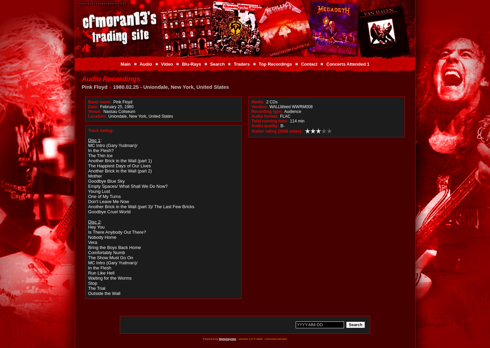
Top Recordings (275, 64)
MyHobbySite (227, 339)
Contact (309, 64)
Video (167, 64)
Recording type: (266, 111)
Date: (93, 106)
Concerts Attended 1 (348, 64)
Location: (97, 116)
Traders (242, 64)
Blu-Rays (191, 64)
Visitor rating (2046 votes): (277, 131)
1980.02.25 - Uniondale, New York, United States (171, 87)
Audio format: (264, 116)
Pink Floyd (95, 87)
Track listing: (100, 130)
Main (125, 64)
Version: (259, 106)
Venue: (94, 111)
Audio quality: (265, 125)
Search (217, 64)
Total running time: (269, 121)
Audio (146, 64)
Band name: (100, 102)
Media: (257, 102)
